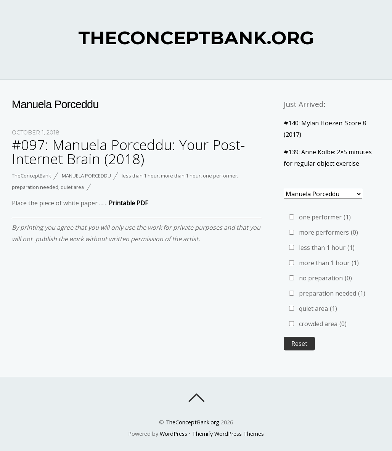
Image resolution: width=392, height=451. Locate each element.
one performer (220, 175)
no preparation (325, 278)
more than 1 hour (181, 175)
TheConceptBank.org (192, 422)
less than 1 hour (140, 175)
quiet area (72, 187)
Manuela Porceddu (86, 175)
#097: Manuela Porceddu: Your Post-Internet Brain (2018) (128, 151)
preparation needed (35, 187)
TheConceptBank (31, 175)
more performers (328, 232)
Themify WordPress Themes (228, 433)
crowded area (323, 323)
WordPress (173, 433)
